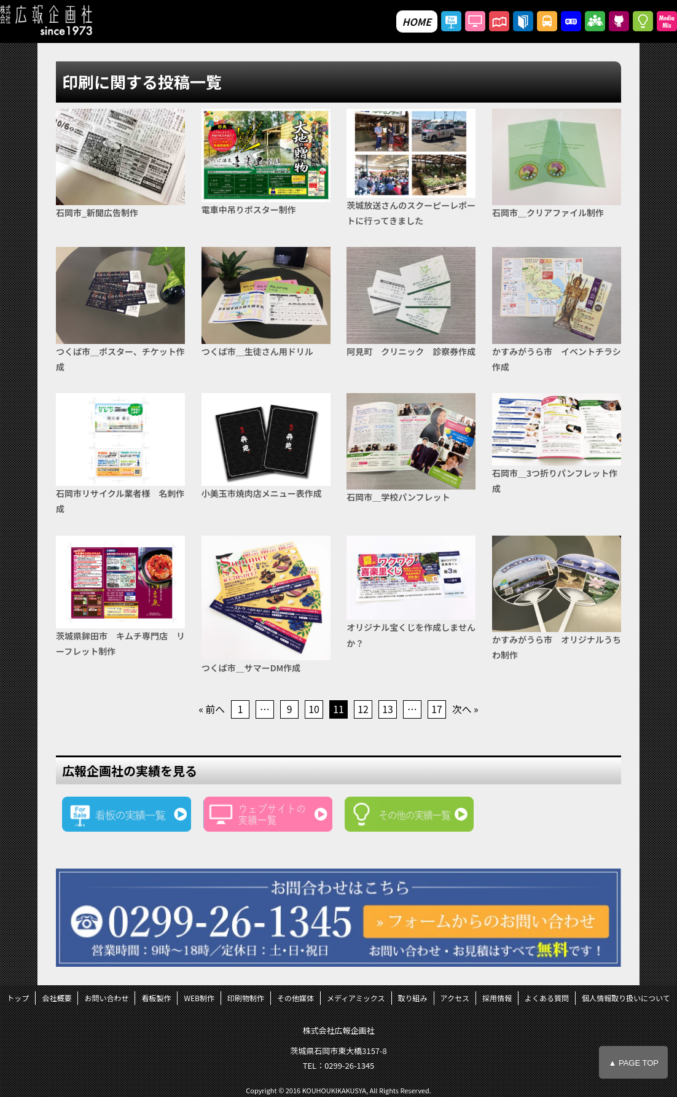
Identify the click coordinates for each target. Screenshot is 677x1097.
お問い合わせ (106, 998)
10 (313, 709)
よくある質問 (547, 998)
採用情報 (497, 998)
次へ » (465, 709)
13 (387, 709)
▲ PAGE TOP (633, 1063)
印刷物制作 (245, 998)
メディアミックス (356, 998)
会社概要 (56, 998)
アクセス (454, 998)
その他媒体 (295, 998)
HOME (416, 21)
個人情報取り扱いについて (626, 998)
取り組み (413, 998)
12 (363, 709)
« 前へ (211, 709)
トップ (18, 998)
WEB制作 (199, 998)
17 (436, 709)
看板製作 (156, 998)
